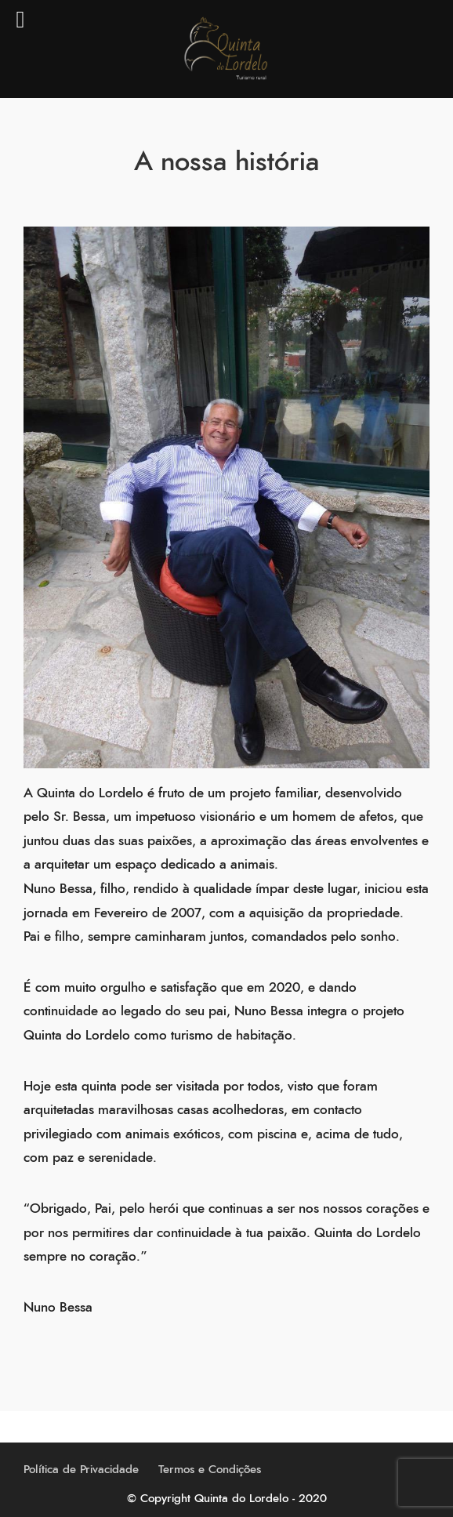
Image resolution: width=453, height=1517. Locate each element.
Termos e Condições (209, 1469)
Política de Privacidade (81, 1469)
